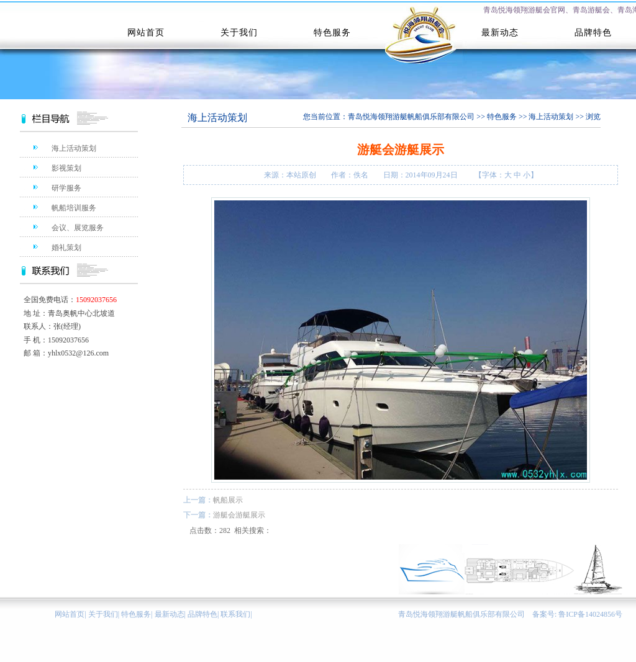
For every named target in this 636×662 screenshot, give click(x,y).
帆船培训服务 (74, 208)
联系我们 (235, 614)
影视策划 (66, 168)
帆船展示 (228, 500)
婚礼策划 (66, 247)
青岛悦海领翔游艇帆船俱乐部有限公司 (411, 116)
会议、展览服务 (78, 227)
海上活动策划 (74, 148)
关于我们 (103, 614)
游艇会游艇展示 (239, 515)
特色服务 (502, 116)
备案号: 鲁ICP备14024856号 (577, 614)
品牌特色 (202, 614)
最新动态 (169, 614)
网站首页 (69, 614)
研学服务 (66, 188)
